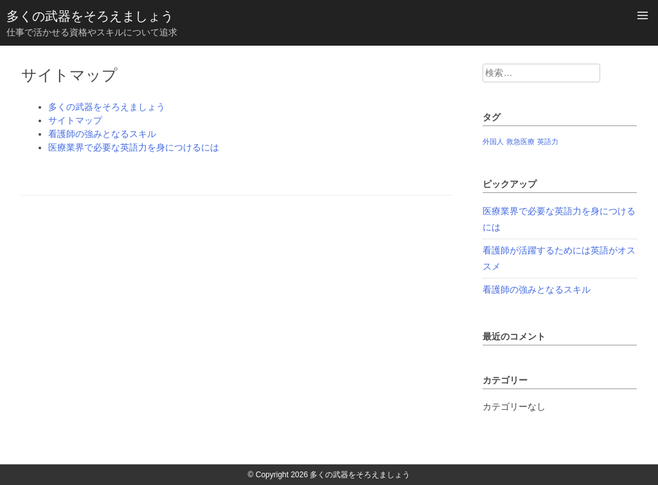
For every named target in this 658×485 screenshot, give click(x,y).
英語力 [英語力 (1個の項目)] (547, 141)
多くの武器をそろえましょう (89, 16)
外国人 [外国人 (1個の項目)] (493, 141)
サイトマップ (75, 120)
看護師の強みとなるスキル (102, 134)
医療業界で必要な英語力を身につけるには (133, 147)
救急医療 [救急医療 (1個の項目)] (520, 141)
